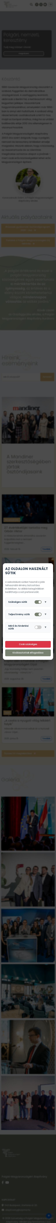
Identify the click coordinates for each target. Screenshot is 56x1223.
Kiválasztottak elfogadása (28, 652)
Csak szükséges (28, 644)
